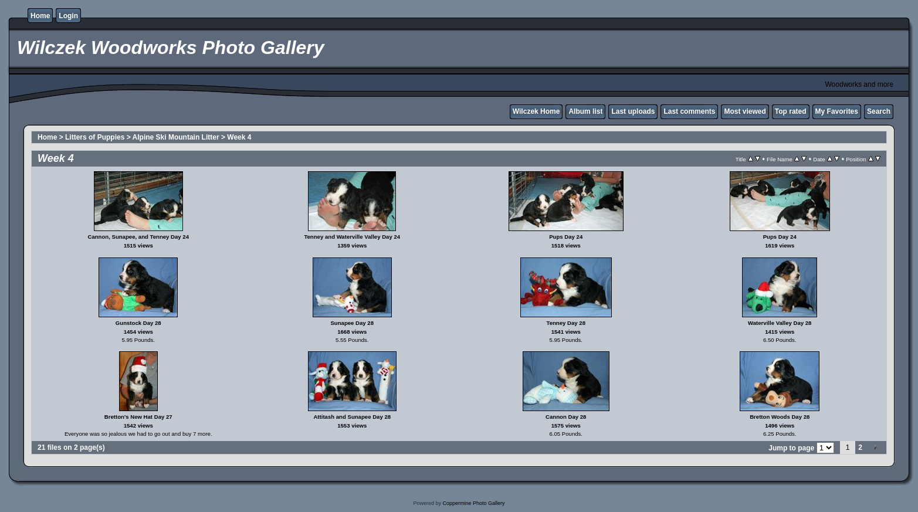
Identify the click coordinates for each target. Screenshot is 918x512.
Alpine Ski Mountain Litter (176, 137)
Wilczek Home (536, 111)
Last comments (689, 111)
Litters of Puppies (94, 137)
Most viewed (744, 111)
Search (878, 111)
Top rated (791, 111)
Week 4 (239, 137)
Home (40, 16)
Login (68, 16)
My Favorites (836, 111)
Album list (585, 111)
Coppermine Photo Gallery (473, 503)
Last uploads (633, 111)
